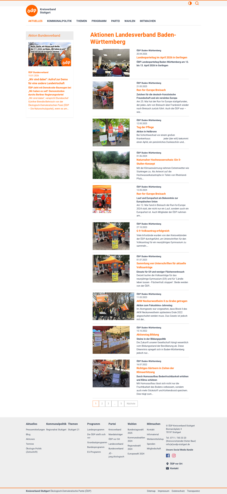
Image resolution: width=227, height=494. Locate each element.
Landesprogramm (95, 429)
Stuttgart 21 (73, 429)
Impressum (163, 491)
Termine (30, 444)
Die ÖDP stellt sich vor (96, 436)
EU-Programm (94, 452)
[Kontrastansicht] (190, 4)
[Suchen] (197, 4)
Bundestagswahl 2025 (136, 431)
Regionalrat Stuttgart (56, 429)
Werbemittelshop (155, 439)
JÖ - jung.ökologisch (116, 455)
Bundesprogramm (95, 447)
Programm (99, 20)
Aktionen (30, 439)
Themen (81, 20)
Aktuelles (35, 20)
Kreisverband (115, 429)
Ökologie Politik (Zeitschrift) (34, 450)
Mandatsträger (116, 434)
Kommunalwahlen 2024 (136, 439)
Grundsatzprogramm (97, 442)
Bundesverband (116, 448)
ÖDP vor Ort (114, 439)
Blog (28, 434)
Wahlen (129, 20)
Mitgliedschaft (154, 448)
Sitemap (151, 491)
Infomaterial (153, 434)
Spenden (151, 444)
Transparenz (193, 491)
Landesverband (116, 444)
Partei (115, 20)
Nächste (131, 403)
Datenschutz (178, 491)
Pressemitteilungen (35, 429)
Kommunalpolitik (59, 20)
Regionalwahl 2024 (134, 447)
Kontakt (150, 429)
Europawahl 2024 (136, 453)
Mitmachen (148, 20)
